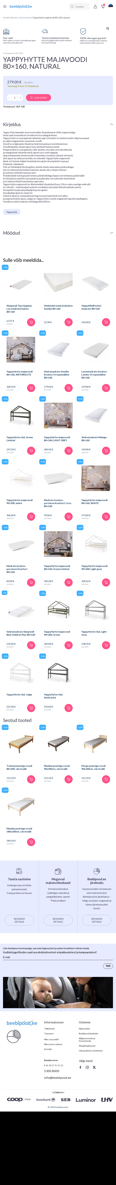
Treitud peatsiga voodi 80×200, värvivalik (19, 843)
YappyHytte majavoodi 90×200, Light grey (94, 643)
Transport (49, 1109)
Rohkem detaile (19, 996)
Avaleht (6, 17)
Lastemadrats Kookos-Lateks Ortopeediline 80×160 (94, 449)
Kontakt (48, 1125)
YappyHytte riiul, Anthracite (53, 772)
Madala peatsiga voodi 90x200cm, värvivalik (57, 843)
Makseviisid (84, 1104)
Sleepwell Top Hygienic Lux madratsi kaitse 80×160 (19, 384)
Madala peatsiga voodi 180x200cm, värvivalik (19, 906)
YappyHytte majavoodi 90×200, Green (57, 709)
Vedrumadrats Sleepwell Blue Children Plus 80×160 (20, 709)
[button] (108, 28)
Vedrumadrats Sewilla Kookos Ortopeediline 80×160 (56, 449)
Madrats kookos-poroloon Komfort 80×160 (16, 644)
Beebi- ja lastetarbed (22, 17)
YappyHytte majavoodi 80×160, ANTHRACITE (19, 448)
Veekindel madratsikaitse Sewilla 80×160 (58, 382)
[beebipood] (21, 6)
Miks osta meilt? (51, 1115)
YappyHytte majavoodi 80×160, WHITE (94, 577)
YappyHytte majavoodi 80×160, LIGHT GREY (57, 514)
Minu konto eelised (53, 1120)
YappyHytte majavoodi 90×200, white (19, 577)
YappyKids (11, 287)
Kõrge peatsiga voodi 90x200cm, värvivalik (93, 843)
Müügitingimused (87, 1121)
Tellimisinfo (49, 1104)
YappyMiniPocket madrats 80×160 (91, 382)
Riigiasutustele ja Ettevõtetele (87, 1115)
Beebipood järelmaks (88, 1109)
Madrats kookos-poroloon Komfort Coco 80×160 (57, 578)
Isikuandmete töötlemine (91, 1126)
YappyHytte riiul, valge (19, 770)
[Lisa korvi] (31, 398)
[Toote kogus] (14, 173)
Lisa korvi (40, 173)
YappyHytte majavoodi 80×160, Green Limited (57, 643)
